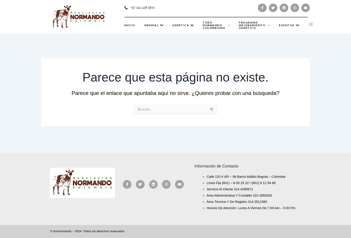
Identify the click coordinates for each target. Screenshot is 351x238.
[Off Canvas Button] (310, 24)
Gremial (153, 25)
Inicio (129, 25)
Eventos (289, 25)
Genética (183, 25)
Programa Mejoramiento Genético (254, 25)
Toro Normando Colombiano (216, 25)
